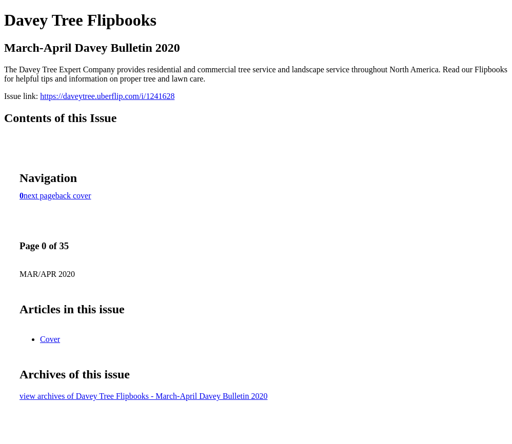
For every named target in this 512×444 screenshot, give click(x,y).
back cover (73, 195)
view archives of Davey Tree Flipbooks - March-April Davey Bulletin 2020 (143, 396)
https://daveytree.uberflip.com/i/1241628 (107, 96)
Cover (50, 339)
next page (39, 195)
